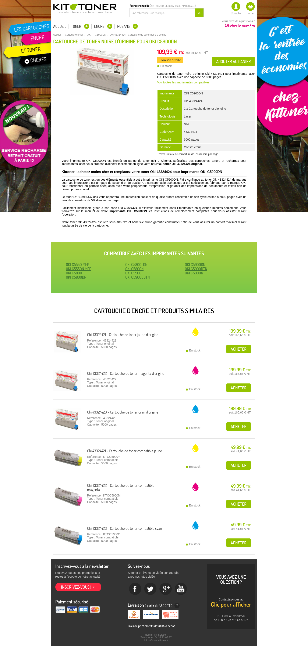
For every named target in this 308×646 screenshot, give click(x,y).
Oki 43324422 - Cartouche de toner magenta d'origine (125, 373)
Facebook (135, 589)
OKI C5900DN (195, 264)
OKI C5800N (134, 268)
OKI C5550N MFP (78, 268)
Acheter (239, 349)
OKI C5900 (133, 273)
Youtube (181, 589)
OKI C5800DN (76, 277)
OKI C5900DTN (196, 268)
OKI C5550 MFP (77, 264)
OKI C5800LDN (136, 264)
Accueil (59, 26)
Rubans (124, 26)
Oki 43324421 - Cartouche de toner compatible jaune (124, 450)
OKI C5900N (194, 273)
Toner (76, 26)
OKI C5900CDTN (137, 277)
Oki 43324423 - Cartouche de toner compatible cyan (124, 528)
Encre (99, 26)
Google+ (165, 589)
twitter (150, 589)
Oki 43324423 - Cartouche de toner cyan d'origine (122, 412)
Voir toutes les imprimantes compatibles (183, 82)
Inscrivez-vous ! (76, 587)
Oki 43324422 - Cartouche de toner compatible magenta (120, 487)
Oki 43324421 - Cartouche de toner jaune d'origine (122, 334)
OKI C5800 (74, 273)
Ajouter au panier (233, 61)
